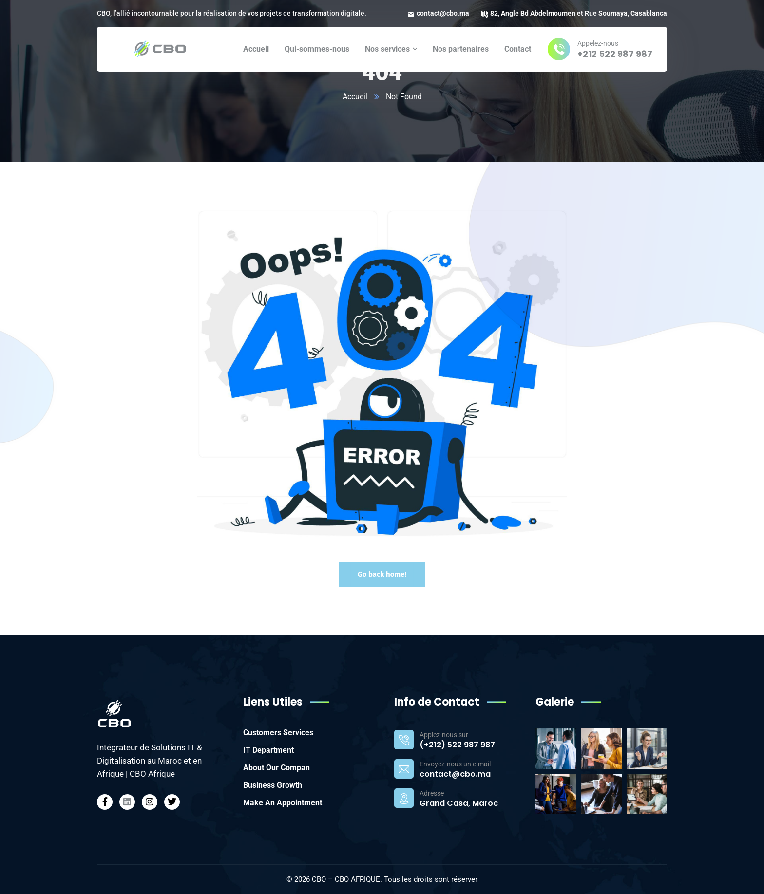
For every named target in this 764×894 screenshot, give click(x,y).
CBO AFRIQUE (357, 879)
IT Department (268, 750)
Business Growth (272, 785)
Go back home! (382, 574)
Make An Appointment (282, 802)
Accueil (355, 96)
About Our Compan (276, 767)
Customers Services (278, 732)
